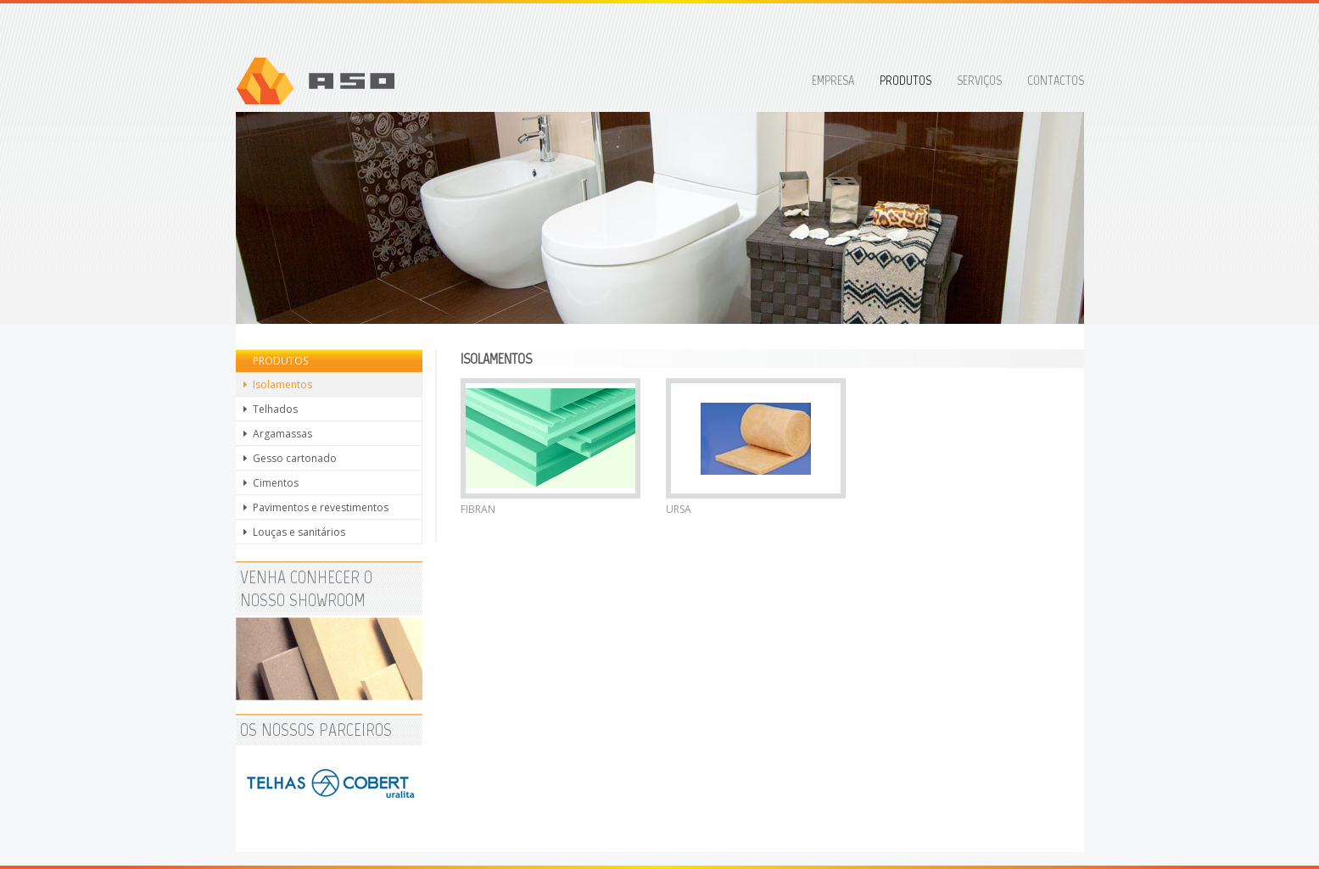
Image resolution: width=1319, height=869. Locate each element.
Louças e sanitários (299, 532)
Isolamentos (282, 384)
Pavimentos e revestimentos (320, 507)
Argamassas (282, 433)
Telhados (275, 409)
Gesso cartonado (295, 458)
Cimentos (276, 483)
